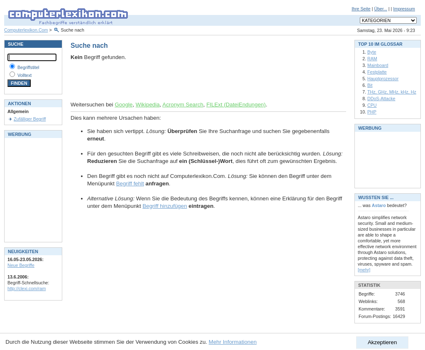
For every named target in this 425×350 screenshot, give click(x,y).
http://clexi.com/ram (26, 288)
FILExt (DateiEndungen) (236, 104)
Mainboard (377, 65)
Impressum (404, 8)
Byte (371, 51)
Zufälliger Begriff (30, 118)
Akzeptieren (382, 342)
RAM (372, 58)
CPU (372, 105)
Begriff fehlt (130, 183)
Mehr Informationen (233, 342)
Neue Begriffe (20, 265)
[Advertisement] (168, 81)
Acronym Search (182, 104)
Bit (369, 85)
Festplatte (377, 71)
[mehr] (364, 269)
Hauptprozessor (382, 78)
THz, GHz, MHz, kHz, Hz (391, 91)
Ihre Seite (361, 8)
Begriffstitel (28, 67)
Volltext (24, 75)
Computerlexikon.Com (26, 29)
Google (123, 104)
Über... (380, 8)
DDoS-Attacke (381, 98)
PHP (371, 111)
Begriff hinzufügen (164, 206)
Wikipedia (148, 104)
